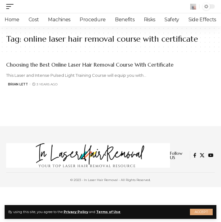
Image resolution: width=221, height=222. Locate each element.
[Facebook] (195, 155)
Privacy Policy (76, 212)
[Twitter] (202, 155)
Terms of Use (108, 212)
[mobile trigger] (11, 6)
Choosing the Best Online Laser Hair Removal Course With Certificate (90, 64)
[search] (193, 7)
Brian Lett (18, 84)
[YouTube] (211, 155)
